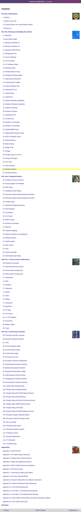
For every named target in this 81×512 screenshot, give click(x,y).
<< (6, 510)
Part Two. (16, 32)
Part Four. (15, 259)
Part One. (9, 14)
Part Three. (11, 176)
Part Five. (13, 332)
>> (73, 510)
